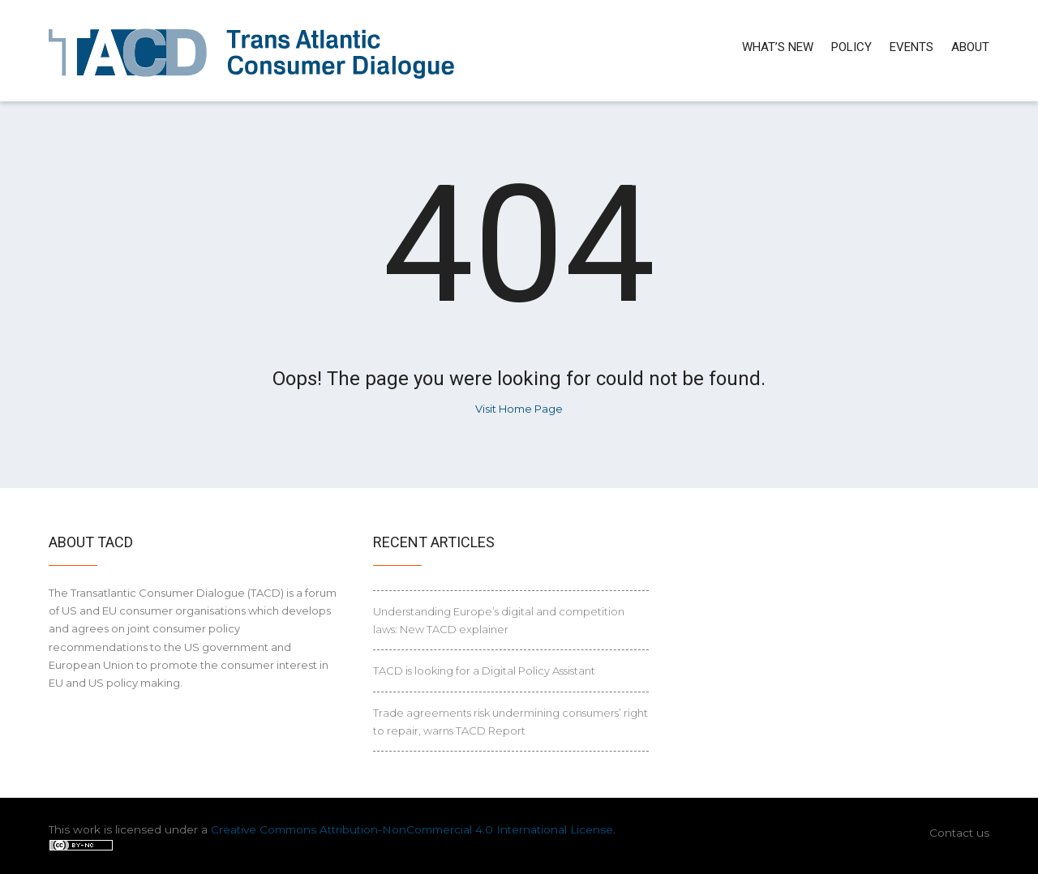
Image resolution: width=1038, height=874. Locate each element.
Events (911, 47)
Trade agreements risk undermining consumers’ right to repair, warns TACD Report (510, 721)
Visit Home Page (519, 408)
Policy (851, 47)
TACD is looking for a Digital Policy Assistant (484, 670)
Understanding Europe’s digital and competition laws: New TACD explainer (498, 620)
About (970, 47)
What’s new (777, 47)
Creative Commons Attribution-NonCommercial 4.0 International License (412, 829)
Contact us (959, 832)
